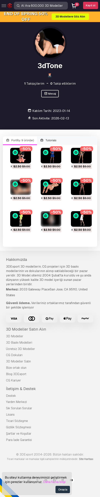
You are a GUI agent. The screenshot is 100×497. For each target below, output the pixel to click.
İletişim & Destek (21, 388)
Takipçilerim (34, 84)
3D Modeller (14, 336)
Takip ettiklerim (63, 84)
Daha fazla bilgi (54, 482)
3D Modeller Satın (18, 361)
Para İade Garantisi (19, 440)
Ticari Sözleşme (17, 421)
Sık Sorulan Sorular (19, 408)
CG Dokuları (14, 355)
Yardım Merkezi (16, 402)
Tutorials (48, 140)
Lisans (10, 415)
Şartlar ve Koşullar (18, 434)
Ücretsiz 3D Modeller (20, 349)
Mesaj (50, 94)
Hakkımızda (16, 259)
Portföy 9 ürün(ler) (20, 140)
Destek (11, 396)
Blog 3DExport (16, 374)
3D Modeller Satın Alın (26, 329)
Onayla (62, 489)
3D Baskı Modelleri (19, 343)
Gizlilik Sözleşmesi (18, 427)
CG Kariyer (13, 380)
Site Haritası (86, 459)
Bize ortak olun (16, 368)
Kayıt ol (90, 5)
